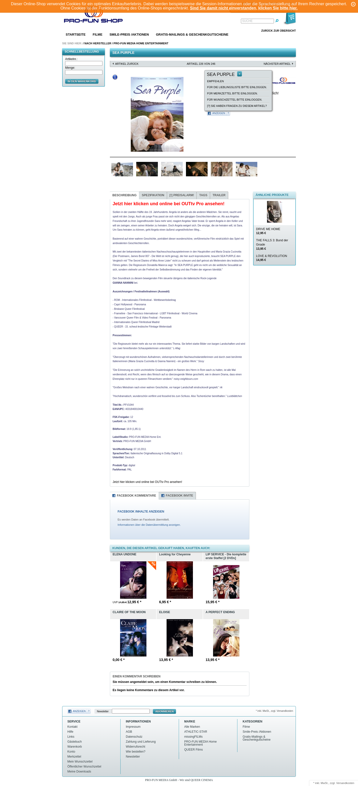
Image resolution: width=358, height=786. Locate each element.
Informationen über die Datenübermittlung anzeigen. (149, 524)
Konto (71, 751)
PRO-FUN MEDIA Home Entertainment (141, 43)
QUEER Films (193, 749)
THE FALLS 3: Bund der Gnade (272, 245)
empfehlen (215, 81)
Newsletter (103, 711)
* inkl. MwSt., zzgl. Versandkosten (274, 711)
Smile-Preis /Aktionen (129, 34)
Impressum (133, 726)
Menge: (70, 67)
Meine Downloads (79, 771)
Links (70, 736)
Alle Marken (192, 726)
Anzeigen (218, 113)
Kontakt (72, 726)
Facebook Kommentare (136, 495)
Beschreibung (124, 195)
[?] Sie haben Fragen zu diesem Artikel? (237, 105)
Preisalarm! (182, 195)
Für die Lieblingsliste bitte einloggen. (237, 87)
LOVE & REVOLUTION (271, 258)
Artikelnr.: (71, 59)
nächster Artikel (277, 63)
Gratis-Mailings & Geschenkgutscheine (192, 34)
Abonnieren (164, 711)
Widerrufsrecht (135, 746)
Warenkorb (74, 746)
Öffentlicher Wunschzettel (84, 766)
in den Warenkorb (82, 81)
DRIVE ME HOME (268, 231)
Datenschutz (134, 736)
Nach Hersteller (97, 43)
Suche (247, 21)
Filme (97, 34)
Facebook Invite (179, 495)
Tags (203, 195)
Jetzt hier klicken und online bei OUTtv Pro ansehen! (147, 482)
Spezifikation (153, 195)
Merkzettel (74, 756)
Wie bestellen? (135, 751)
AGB (129, 731)
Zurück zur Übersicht (278, 30)
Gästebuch (74, 741)
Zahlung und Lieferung (141, 741)
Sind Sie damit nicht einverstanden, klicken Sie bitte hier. (244, 8)
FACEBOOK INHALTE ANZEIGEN (141, 511)
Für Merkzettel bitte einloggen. (232, 93)
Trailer (219, 195)
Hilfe (70, 731)
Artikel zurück (126, 63)
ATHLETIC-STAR (195, 731)
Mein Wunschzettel (79, 761)
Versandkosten (345, 783)
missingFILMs (193, 736)
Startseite (76, 34)
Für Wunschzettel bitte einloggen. (234, 99)
